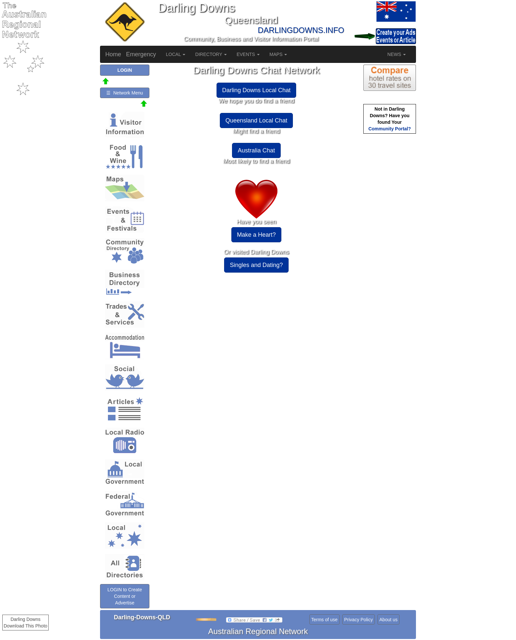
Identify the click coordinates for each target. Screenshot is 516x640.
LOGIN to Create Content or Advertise (124, 596)
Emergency (141, 54)
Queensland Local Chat (256, 120)
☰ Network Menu (124, 92)
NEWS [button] (396, 54)
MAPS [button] (278, 54)
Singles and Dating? (256, 265)
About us (388, 619)
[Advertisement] (389, 239)
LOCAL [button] (175, 54)
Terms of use (324, 619)
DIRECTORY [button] (211, 54)
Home (113, 54)
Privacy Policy (358, 619)
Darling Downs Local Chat (256, 90)
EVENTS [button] (248, 54)
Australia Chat (256, 150)
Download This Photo (25, 625)
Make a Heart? (256, 234)
